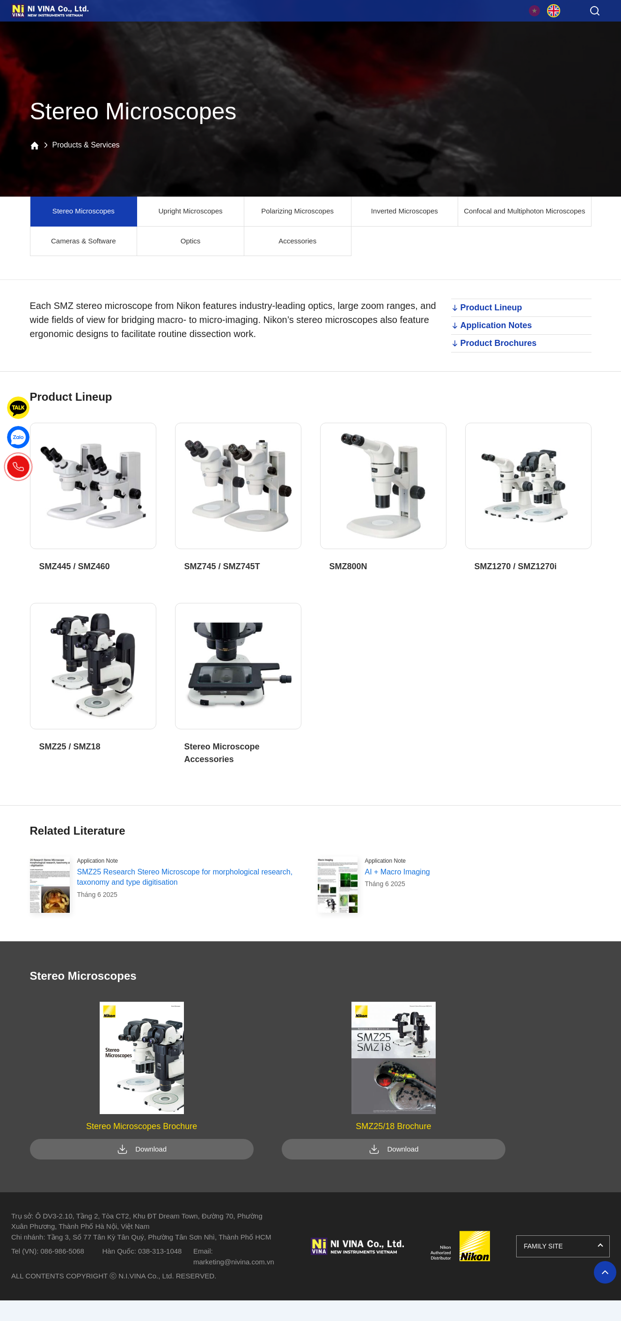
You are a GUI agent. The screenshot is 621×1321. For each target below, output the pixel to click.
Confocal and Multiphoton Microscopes (520, 211)
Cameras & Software (82, 242)
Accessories (292, 242)
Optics (187, 242)
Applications (213, 27)
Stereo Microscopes (83, 211)
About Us (494, 27)
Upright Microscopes (187, 211)
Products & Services (119, 27)
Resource (307, 27)
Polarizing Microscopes (292, 211)
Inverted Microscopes (397, 211)
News (400, 27)
